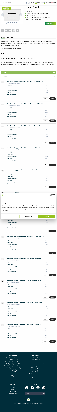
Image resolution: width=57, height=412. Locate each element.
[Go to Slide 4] (13, 22)
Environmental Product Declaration (35, 364)
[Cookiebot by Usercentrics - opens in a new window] (49, 195)
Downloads (10, 37)
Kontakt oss (35, 358)
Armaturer (13, 387)
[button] (12, 15)
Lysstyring (13, 391)
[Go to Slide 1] (7, 23)
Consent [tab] (10, 199)
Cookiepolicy (35, 376)
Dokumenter (39, 2)
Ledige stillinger (35, 360)
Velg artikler (50, 23)
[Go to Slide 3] (11, 22)
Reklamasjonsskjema (35, 374)
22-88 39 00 (13, 376)
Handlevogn (48, 2)
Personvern (35, 378)
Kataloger (35, 366)
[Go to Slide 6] (17, 22)
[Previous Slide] (3, 15)
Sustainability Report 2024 (35, 362)
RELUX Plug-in (35, 370)
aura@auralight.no (13, 372)
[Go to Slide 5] (15, 22)
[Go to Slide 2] (9, 22)
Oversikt (3, 37)
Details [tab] (28, 199)
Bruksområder (13, 393)
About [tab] (47, 199)
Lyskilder (13, 389)
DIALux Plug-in (35, 368)
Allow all (46, 216)
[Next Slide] (21, 15)
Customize (28, 216)
